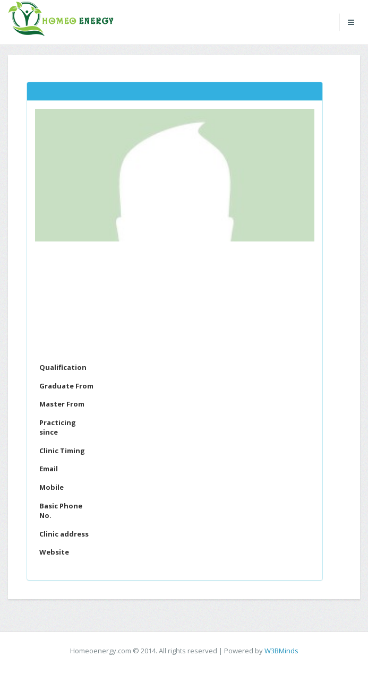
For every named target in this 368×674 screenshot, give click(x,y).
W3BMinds (281, 650)
